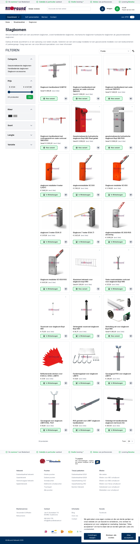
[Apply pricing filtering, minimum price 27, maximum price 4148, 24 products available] (29, 97)
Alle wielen (103, 474)
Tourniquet (48, 487)
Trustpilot (79, 459)
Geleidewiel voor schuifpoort (109, 487)
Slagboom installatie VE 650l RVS (53, 279)
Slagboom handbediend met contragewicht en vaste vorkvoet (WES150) (53, 138)
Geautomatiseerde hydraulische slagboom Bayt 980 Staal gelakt (85, 137)
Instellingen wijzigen (92, 536)
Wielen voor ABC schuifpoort (109, 477)
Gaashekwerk (21, 477)
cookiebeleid (89, 529)
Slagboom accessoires (17, 71)
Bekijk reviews (34, 9)
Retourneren (20, 516)
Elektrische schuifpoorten (53, 484)
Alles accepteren (128, 536)
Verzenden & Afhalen (23, 512)
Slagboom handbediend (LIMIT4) (53, 87)
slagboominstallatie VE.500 (84, 185)
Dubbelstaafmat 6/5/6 (79, 474)
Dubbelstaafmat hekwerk (25, 474)
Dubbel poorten (49, 477)
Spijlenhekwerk (21, 484)
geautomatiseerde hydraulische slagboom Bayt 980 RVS (117, 137)
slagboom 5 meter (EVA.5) (50, 232)
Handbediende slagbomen (18, 68)
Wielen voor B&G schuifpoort (109, 481)
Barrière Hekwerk (78, 487)
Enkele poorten (49, 474)
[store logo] (16, 8)
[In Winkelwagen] (50, 195)
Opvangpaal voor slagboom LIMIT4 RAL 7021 (51, 422)
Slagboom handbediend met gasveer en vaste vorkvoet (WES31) (84, 89)
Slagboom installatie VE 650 (116, 185)
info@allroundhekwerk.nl (52, 520)
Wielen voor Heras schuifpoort (110, 484)
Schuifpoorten (49, 481)
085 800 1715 (48, 518)
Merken (45, 17)
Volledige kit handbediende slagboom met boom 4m (116, 422)
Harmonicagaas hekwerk (25, 481)
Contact (53, 17)
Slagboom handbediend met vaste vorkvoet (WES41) (118, 88)
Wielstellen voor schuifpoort (109, 490)
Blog (73, 512)
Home (8, 22)
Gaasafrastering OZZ (79, 481)
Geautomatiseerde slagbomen (19, 66)
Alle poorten (48, 490)
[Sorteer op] (115, 51)
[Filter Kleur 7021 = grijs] (10, 116)
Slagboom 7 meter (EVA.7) (83, 232)
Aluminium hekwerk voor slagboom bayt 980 (83, 280)
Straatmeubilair (19, 22)
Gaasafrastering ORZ (79, 484)
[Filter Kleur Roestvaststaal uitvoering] (15, 116)
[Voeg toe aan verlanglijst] (66, 98)
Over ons (75, 516)
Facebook (102, 512)
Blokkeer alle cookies (111, 536)
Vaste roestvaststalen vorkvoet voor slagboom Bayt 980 (117, 280)
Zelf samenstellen (32, 17)
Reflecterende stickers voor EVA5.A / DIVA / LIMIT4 (51, 375)
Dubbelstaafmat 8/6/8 (79, 477)
